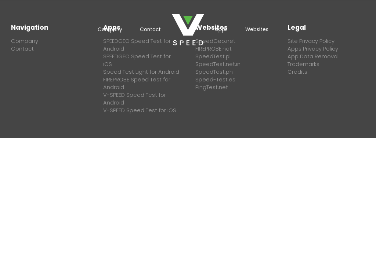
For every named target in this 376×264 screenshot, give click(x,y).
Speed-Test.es (215, 79)
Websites (256, 29)
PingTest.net (211, 87)
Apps (221, 29)
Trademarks (303, 64)
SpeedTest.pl (213, 56)
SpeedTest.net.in (218, 64)
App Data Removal (313, 56)
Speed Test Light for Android (141, 72)
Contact (150, 29)
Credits (297, 72)
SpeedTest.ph (214, 72)
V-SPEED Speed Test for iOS (139, 110)
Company (110, 29)
